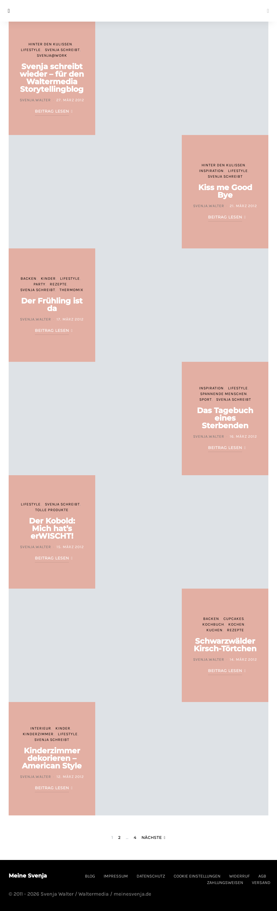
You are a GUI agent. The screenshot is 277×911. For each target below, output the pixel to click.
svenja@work (52, 55)
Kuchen (214, 630)
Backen (29, 278)
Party (39, 284)
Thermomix (71, 290)
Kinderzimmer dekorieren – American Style (52, 758)
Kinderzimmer (38, 734)
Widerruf (239, 876)
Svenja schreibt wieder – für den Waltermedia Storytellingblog (52, 78)
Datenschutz (151, 876)
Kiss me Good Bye (225, 191)
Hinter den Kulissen (50, 44)
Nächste (151, 837)
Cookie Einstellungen (197, 876)
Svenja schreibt (62, 50)
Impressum (116, 876)
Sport (205, 399)
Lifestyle (31, 50)
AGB (262, 876)
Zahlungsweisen (225, 882)
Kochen (236, 624)
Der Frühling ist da (52, 304)
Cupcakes (233, 618)
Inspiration (211, 170)
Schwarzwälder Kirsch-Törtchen (225, 644)
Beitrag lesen (52, 111)
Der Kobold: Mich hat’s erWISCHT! (52, 528)
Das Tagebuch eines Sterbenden (225, 418)
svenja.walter (35, 100)
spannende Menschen (223, 394)
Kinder (48, 278)
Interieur (40, 728)
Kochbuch (213, 624)
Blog (90, 876)
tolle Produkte (51, 510)
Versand (261, 882)
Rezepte (58, 284)
